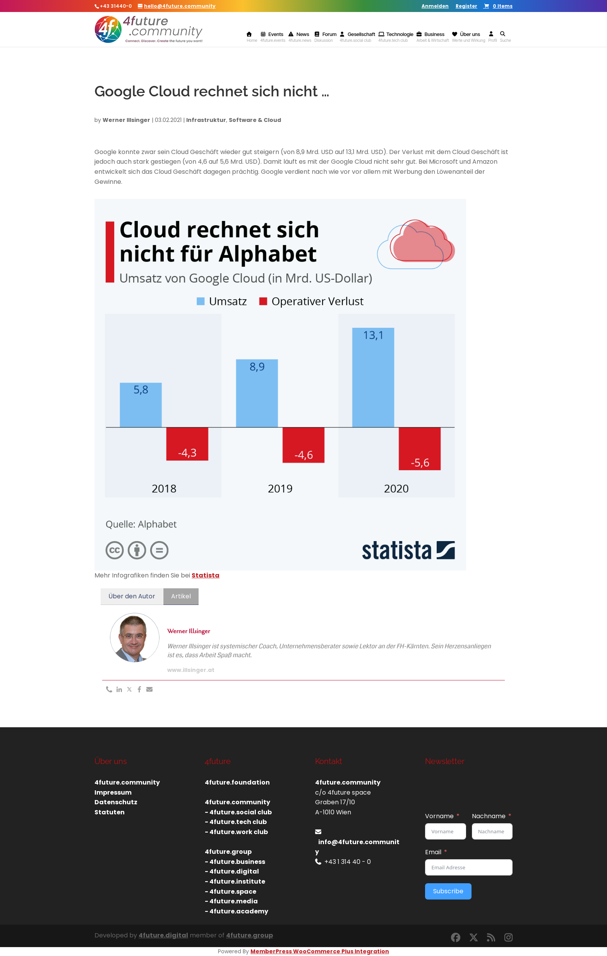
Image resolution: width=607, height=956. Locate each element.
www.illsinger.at (190, 670)
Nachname (489, 816)
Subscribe (448, 891)
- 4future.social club (238, 812)
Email (433, 852)
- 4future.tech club (236, 821)
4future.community (127, 782)
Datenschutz (115, 802)
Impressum (113, 792)
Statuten (109, 812)
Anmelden (435, 6)
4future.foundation (237, 782)
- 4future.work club (236, 832)
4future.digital (163, 935)
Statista (205, 575)
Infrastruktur (206, 120)
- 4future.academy (236, 911)
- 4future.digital (232, 871)
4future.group (249, 935)
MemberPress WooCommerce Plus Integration (319, 951)
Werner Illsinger (126, 120)
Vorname (439, 816)
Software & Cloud (255, 120)
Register (466, 6)
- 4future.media (231, 901)
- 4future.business (235, 861)
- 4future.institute (235, 881)
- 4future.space (230, 891)
